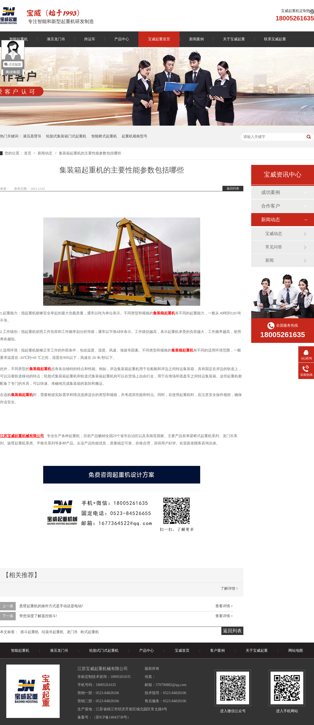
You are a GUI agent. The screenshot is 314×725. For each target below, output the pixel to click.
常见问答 (273, 247)
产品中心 (121, 39)
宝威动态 (273, 233)
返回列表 (233, 188)
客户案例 (217, 650)
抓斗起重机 (29, 632)
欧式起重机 (90, 632)
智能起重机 (20, 650)
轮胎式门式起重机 (104, 650)
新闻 (269, 260)
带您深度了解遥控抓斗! (38, 616)
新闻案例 (196, 39)
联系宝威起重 (275, 39)
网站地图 (295, 650)
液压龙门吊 (56, 39)
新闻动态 (45, 153)
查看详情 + (224, 606)
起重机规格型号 (134, 136)
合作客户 (270, 206)
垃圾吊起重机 (53, 632)
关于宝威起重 (234, 39)
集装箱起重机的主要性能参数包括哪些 (90, 153)
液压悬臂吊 (32, 136)
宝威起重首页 (159, 39)
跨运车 (89, 39)
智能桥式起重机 (104, 136)
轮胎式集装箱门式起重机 (66, 136)
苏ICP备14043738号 (111, 717)
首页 (28, 153)
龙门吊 (72, 632)
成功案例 (270, 192)
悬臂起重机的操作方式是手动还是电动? (51, 606)
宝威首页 (182, 650)
